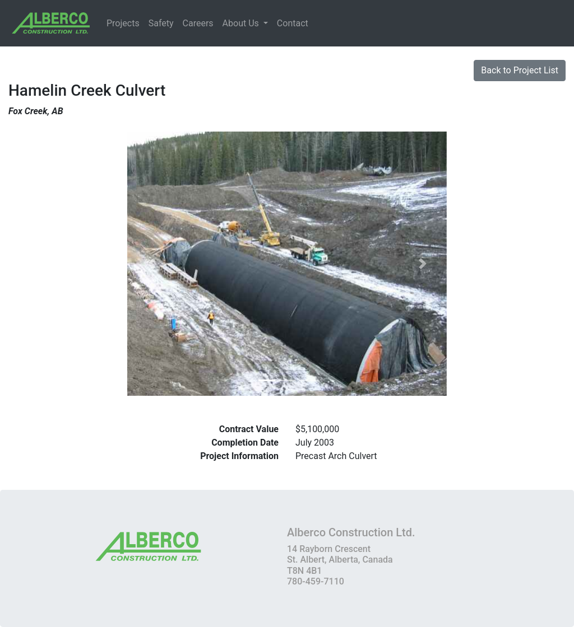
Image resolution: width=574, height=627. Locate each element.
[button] (151, 264)
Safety (161, 23)
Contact (292, 23)
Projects (123, 23)
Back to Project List (519, 70)
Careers (198, 23)
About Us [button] (242, 23)
